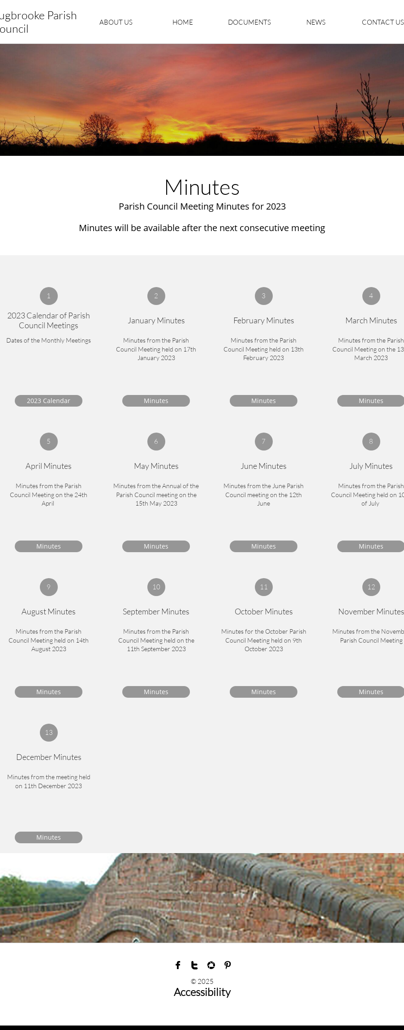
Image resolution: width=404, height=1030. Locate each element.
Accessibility (202, 992)
